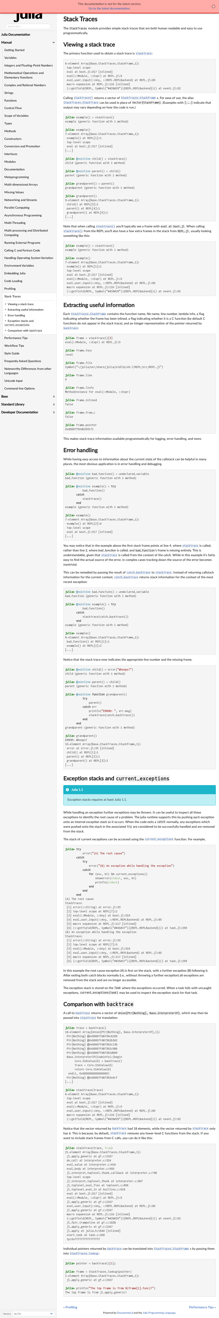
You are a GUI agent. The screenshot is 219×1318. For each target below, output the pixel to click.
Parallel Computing (17, 207)
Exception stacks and (89, 778)
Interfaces (11, 154)
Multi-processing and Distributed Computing (26, 233)
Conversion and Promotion (22, 146)
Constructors (13, 138)
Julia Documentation (16, 34)
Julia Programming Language (159, 1313)
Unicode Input (14, 380)
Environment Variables (19, 265)
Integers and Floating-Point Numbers (29, 65)
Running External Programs (23, 242)
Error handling (80, 450)
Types (8, 123)
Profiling (10, 288)
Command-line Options (20, 388)
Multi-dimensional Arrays (21, 184)
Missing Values (14, 192)
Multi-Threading (15, 222)
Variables (11, 57)
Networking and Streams (21, 200)
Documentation (15, 169)
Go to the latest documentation (109, 8)
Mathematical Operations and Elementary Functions (24, 75)
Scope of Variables (17, 115)
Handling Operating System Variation (29, 258)
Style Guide (12, 353)
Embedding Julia (15, 273)
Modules (10, 161)
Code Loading (14, 281)
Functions (11, 100)
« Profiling (70, 1307)
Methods (10, 131)
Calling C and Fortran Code (22, 250)
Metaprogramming (17, 177)
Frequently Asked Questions (23, 361)
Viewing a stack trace (89, 45)
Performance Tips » (202, 1307)
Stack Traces (13, 296)
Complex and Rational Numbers (25, 85)
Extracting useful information (99, 305)
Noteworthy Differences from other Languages (28, 371)
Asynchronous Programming (23, 215)
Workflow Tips (15, 345)
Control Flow (13, 108)
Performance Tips (16, 338)
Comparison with (84, 1004)
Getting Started (15, 50)
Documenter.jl (125, 1313)
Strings (9, 93)
